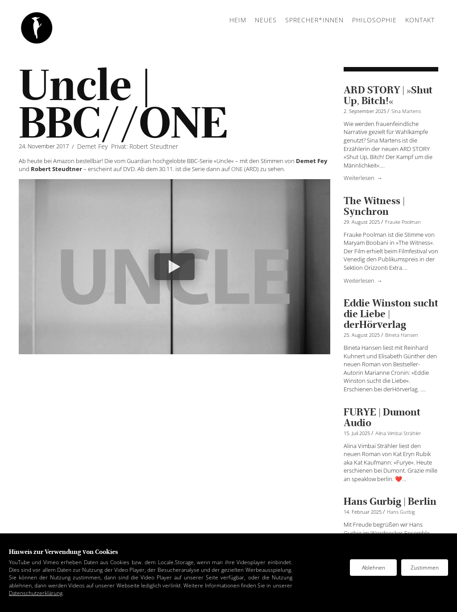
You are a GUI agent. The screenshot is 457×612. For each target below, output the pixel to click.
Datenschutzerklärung (35, 593)
